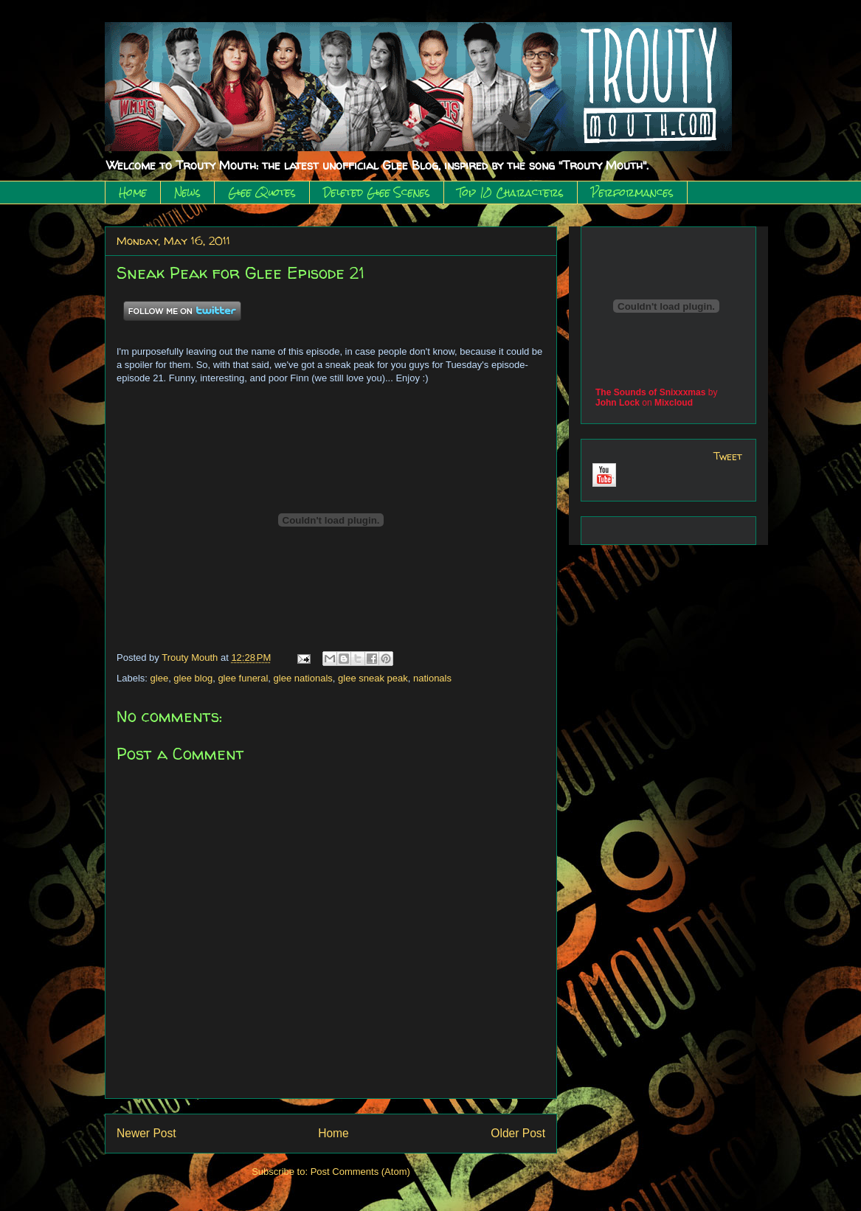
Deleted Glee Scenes (376, 192)
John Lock (617, 403)
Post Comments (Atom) (360, 1171)
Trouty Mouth (191, 657)
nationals (432, 678)
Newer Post (146, 1133)
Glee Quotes (262, 192)
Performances (632, 192)
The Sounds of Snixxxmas (650, 392)
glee (160, 678)
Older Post (518, 1133)
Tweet (727, 456)
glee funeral (243, 678)
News (187, 192)
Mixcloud (673, 403)
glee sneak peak (373, 678)
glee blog (192, 678)
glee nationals (303, 678)
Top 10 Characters (510, 192)
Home (133, 192)
